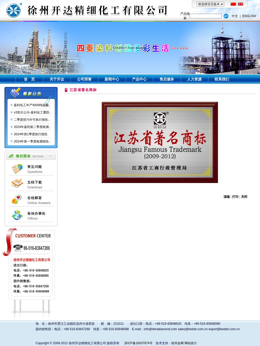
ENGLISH (249, 16)
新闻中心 (112, 79)
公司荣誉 (84, 79)
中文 (235, 16)
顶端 (226, 197)
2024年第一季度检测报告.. (32, 141)
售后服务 (167, 79)
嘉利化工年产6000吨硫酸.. (32, 105)
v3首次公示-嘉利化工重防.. (32, 112)
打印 (235, 197)
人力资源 (194, 79)
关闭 (244, 197)
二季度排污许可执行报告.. (32, 119)
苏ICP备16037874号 (138, 343)
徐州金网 (177, 343)
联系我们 (222, 79)
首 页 (29, 79)
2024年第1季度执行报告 (30, 134)
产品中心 (139, 79)
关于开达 (57, 79)
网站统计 (190, 343)
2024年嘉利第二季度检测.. (32, 127)
